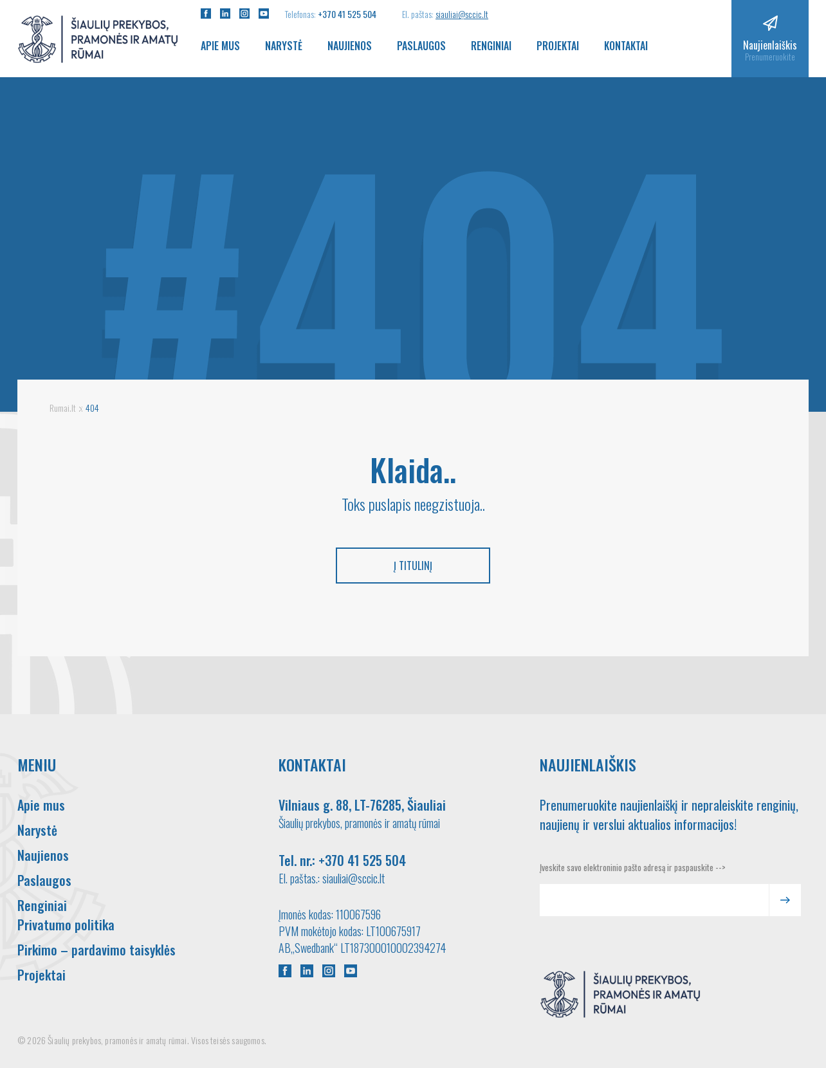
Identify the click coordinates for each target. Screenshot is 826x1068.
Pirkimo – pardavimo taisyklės (96, 949)
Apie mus (220, 45)
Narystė (283, 45)
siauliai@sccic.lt (462, 14)
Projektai (558, 45)
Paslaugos (421, 45)
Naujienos (349, 45)
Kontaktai (626, 45)
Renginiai (491, 45)
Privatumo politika (66, 924)
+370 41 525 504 (347, 14)
